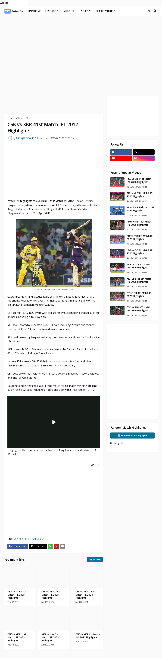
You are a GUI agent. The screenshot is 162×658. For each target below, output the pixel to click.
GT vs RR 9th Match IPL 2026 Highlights (140, 295)
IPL (29, 538)
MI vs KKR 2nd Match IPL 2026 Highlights (140, 209)
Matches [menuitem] (68, 11)
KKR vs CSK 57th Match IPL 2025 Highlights (16, 594)
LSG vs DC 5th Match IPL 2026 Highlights (140, 252)
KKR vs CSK (38, 538)
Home (10, 118)
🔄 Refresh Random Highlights (132, 435)
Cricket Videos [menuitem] (104, 11)
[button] (148, 11)
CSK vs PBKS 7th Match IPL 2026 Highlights (139, 309)
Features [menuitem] (50, 11)
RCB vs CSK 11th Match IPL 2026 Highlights (139, 266)
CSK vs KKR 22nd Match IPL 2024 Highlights (84, 594)
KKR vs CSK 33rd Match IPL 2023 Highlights (50, 637)
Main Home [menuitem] (34, 11)
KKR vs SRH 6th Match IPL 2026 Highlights (139, 280)
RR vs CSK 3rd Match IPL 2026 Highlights (140, 238)
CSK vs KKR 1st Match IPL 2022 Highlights (87, 636)
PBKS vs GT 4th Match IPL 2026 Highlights (139, 223)
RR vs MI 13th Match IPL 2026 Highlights (140, 195)
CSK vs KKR (22, 118)
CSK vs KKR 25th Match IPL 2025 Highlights (50, 594)
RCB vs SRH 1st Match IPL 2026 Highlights (139, 180)
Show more (95, 559)
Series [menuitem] (84, 11)
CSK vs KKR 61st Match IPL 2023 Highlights (16, 637)
